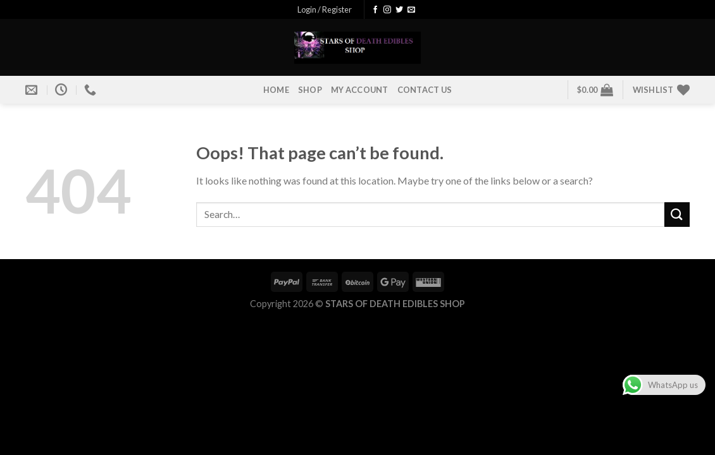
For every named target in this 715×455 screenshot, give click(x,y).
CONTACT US (424, 90)
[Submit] (677, 214)
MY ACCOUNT (360, 90)
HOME (276, 90)
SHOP (310, 90)
